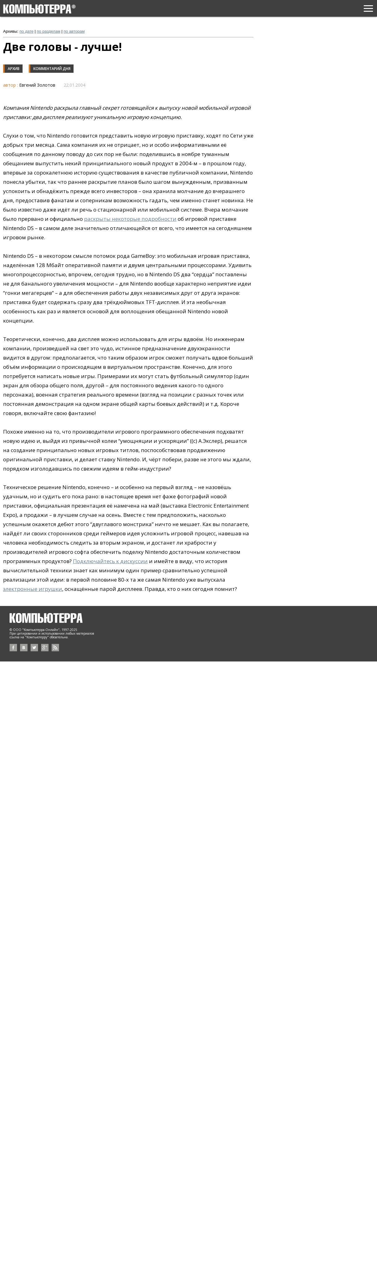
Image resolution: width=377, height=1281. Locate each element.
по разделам (48, 31)
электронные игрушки (32, 588)
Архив (13, 68)
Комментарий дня (51, 68)
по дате (26, 31)
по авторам (74, 31)
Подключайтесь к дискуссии (110, 561)
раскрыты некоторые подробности (130, 218)
